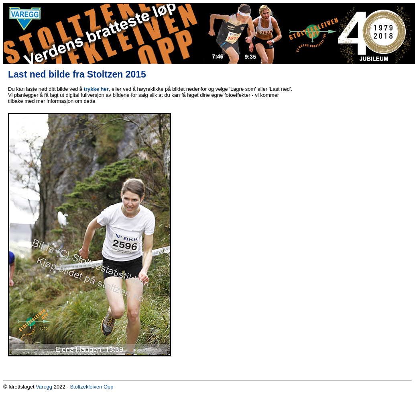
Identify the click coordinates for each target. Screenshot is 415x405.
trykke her (96, 89)
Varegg (44, 387)
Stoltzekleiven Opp (91, 387)
